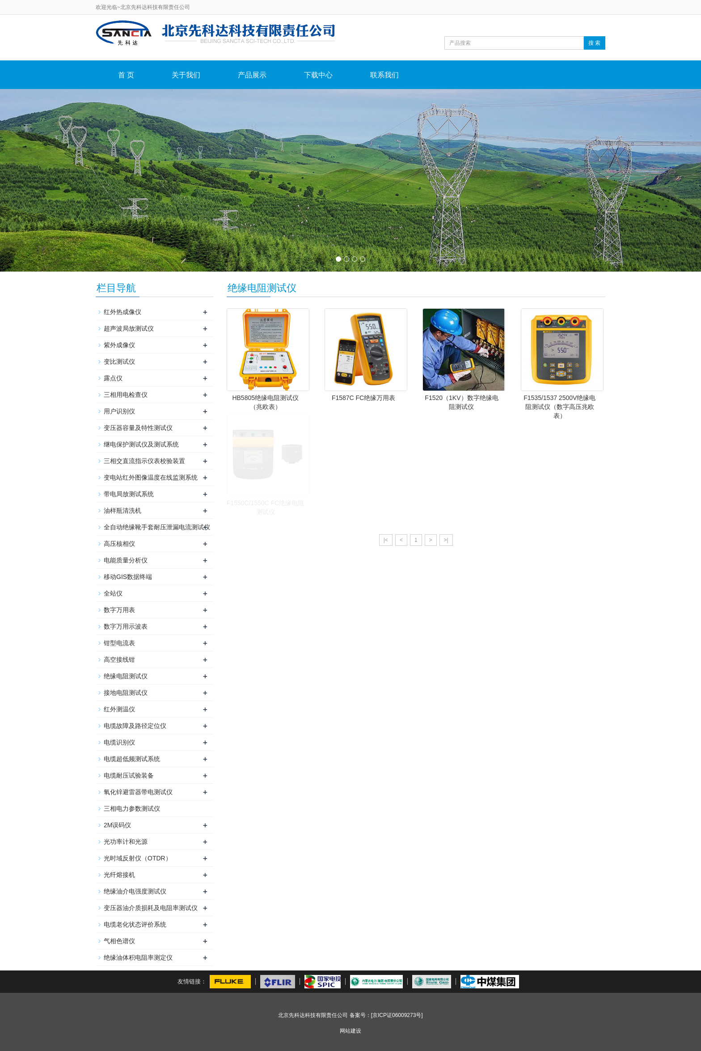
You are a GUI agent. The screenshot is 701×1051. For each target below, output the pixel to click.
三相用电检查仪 (126, 394)
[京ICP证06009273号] (397, 1015)
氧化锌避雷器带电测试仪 (138, 792)
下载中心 (318, 75)
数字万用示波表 (126, 626)
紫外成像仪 (119, 345)
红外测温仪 (119, 709)
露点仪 (113, 378)
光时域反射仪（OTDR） (138, 858)
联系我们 (384, 75)
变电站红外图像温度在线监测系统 (151, 477)
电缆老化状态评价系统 (135, 924)
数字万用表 (119, 609)
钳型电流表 (119, 643)
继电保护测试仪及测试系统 (141, 444)
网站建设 (350, 1031)
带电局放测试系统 (129, 494)
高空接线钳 (119, 659)
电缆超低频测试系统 (132, 758)
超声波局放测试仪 (129, 328)
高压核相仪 (119, 543)
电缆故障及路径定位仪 (135, 725)
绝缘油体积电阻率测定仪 (138, 957)
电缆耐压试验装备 (129, 775)
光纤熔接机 (119, 874)
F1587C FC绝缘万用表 (363, 397)
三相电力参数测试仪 (132, 808)
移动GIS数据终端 (128, 576)
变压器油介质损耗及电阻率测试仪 (151, 907)
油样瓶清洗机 (122, 510)
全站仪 (113, 593)
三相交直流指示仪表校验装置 (144, 460)
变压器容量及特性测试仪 (138, 427)
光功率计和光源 (126, 841)
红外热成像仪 (122, 311)
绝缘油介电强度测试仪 (135, 891)
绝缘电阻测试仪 (126, 676)
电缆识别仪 (119, 742)
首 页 (126, 75)
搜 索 (594, 43)
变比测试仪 (119, 361)
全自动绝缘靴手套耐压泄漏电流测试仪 (157, 527)
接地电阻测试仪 (126, 692)
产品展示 (252, 75)
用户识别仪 (119, 411)
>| (446, 540)
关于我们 (186, 75)
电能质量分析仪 (126, 560)
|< (386, 540)
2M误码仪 (117, 825)
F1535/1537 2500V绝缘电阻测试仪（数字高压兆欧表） (559, 406)
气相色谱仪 (119, 941)
